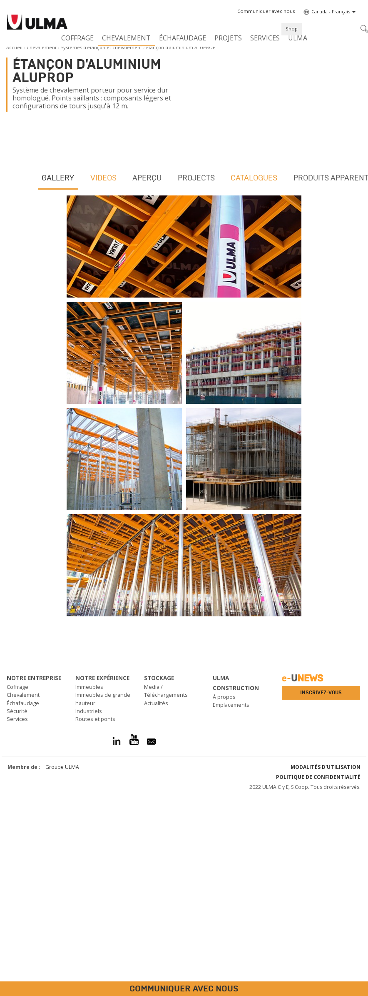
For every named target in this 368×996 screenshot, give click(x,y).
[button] (266, 11)
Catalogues (257, 374)
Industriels (88, 909)
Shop (292, 28)
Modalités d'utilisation (326, 964)
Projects (198, 374)
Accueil (14, 47)
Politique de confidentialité (318, 974)
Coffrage (77, 38)
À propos (224, 894)
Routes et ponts (95, 917)
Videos (105, 374)
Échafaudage (182, 38)
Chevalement (126, 38)
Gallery (58, 374)
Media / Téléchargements (166, 888)
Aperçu (149, 374)
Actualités (156, 900)
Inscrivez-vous (321, 890)
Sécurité (17, 909)
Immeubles (89, 884)
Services (265, 38)
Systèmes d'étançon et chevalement (101, 47)
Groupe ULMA (62, 964)
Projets (228, 38)
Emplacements (231, 902)
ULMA (297, 38)
